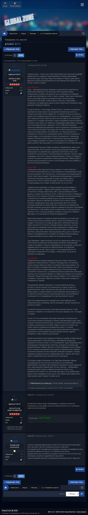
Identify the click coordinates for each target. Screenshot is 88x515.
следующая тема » (76, 49)
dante (15, 441)
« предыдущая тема (12, 49)
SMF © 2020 (60, 512)
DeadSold (10, 44)
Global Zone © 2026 (10, 511)
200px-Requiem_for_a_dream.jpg (39, 383)
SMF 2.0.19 (51, 512)
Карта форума (81, 512)
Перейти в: (62, 494)
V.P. (15, 400)
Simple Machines (70, 512)
